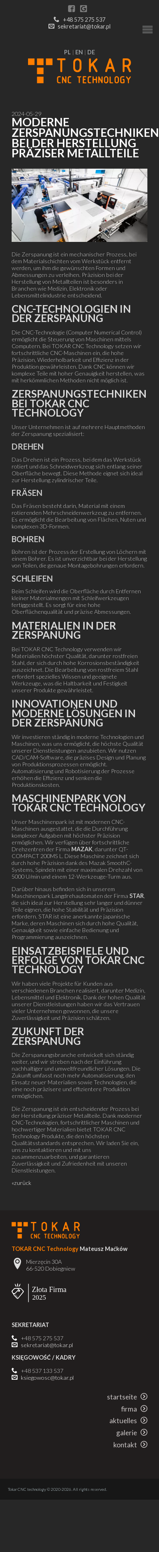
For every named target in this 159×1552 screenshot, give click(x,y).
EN (79, 52)
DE (91, 52)
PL (67, 52)
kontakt (130, 1445)
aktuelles (128, 1420)
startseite (127, 1397)
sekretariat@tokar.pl (84, 26)
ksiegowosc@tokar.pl (47, 1377)
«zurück (21, 1182)
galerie (131, 1432)
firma (134, 1409)
